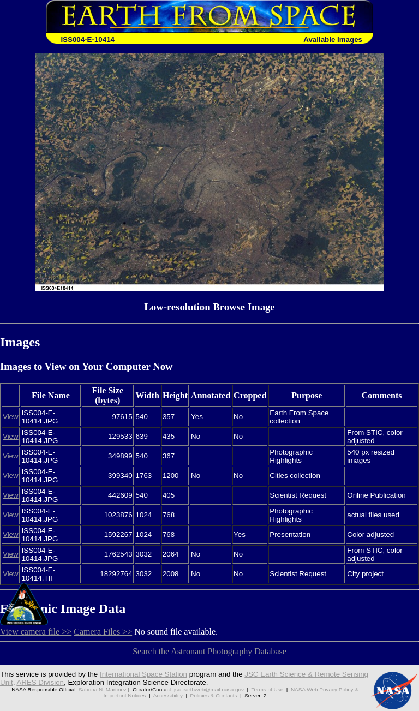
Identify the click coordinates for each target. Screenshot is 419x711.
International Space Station (143, 674)
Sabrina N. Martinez (103, 689)
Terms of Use (268, 689)
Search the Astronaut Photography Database (209, 651)
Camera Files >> (103, 631)
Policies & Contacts (213, 695)
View (11, 417)
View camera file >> (35, 631)
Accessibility (168, 695)
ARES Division (40, 682)
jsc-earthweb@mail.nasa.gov (209, 689)
